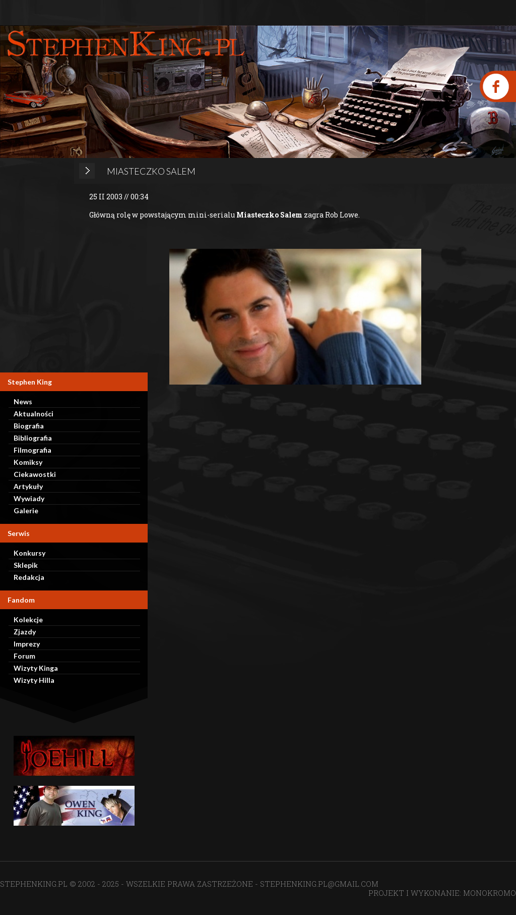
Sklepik (26, 565)
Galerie (26, 510)
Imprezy (27, 643)
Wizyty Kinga (36, 668)
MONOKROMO (489, 893)
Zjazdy (25, 631)
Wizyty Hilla (34, 680)
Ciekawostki (35, 474)
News (23, 401)
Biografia (29, 425)
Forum (24, 656)
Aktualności (33, 413)
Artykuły (28, 486)
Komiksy (28, 462)
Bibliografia (33, 438)
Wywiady (29, 498)
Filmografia (32, 450)
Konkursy (29, 553)
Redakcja (29, 577)
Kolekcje (28, 619)
